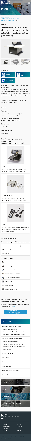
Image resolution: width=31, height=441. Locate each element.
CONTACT (19, 430)
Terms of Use (13, 436)
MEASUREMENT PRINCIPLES (7, 427)
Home (2, 17)
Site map (22, 436)
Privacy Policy (4, 436)
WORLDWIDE (6, 430)
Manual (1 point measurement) (7, 20)
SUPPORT (19, 424)
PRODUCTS (5, 424)
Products (7, 17)
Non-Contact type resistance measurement (10, 18)
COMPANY (19, 426)
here (14, 306)
